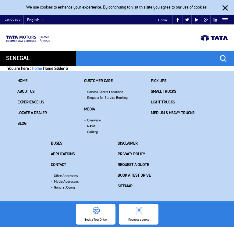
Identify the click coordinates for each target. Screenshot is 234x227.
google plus (206, 20)
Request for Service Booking (107, 97)
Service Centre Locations (105, 92)
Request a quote (133, 164)
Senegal (17, 58)
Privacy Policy (131, 154)
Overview (94, 120)
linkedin (215, 20)
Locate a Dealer (32, 112)
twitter (187, 20)
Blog (22, 123)
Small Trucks (163, 91)
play (196, 20)
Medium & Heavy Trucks (172, 112)
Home (162, 20)
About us (25, 91)
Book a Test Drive (134, 175)
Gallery (92, 132)
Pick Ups (158, 80)
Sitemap (125, 186)
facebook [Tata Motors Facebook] (177, 20)
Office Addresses (66, 176)
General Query (64, 187)
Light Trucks (163, 102)
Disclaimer (128, 143)
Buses (56, 143)
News (91, 126)
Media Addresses (66, 181)
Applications (63, 154)
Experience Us (30, 102)
